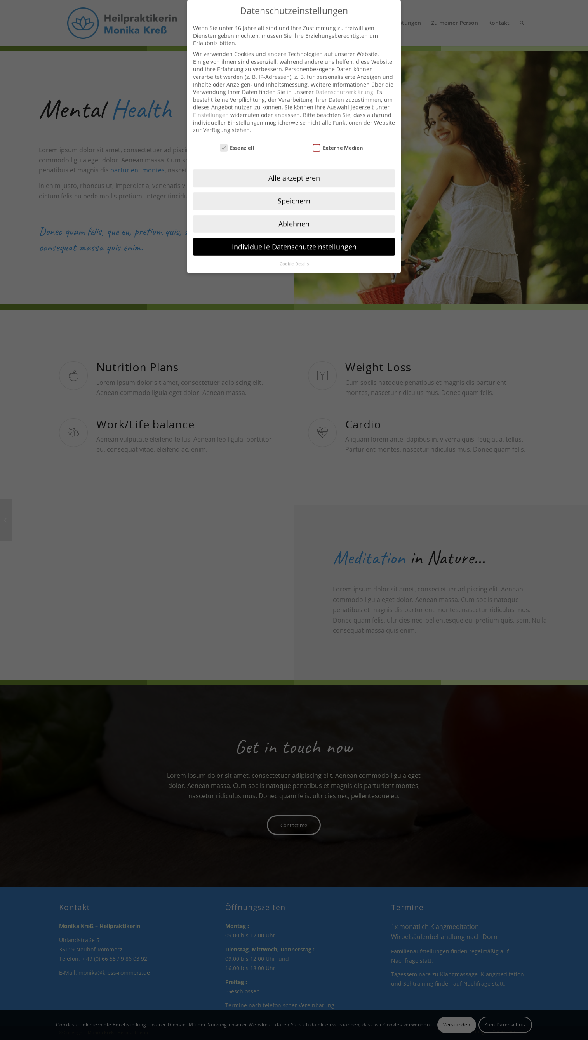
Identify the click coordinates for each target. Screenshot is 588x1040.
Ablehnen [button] (294, 212)
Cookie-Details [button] (294, 253)
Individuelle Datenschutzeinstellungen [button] (294, 235)
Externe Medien (338, 137)
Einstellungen (211, 104)
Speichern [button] (294, 190)
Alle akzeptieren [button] (294, 167)
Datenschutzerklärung (344, 81)
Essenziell (237, 137)
